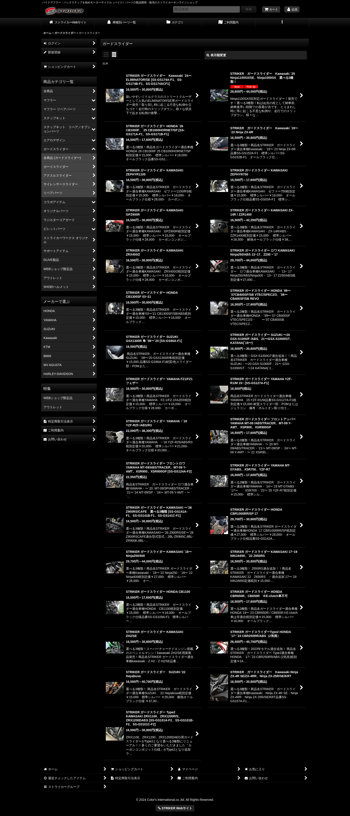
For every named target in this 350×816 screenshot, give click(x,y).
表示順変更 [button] (216, 55)
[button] (282, 23)
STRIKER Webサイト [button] (175, 808)
